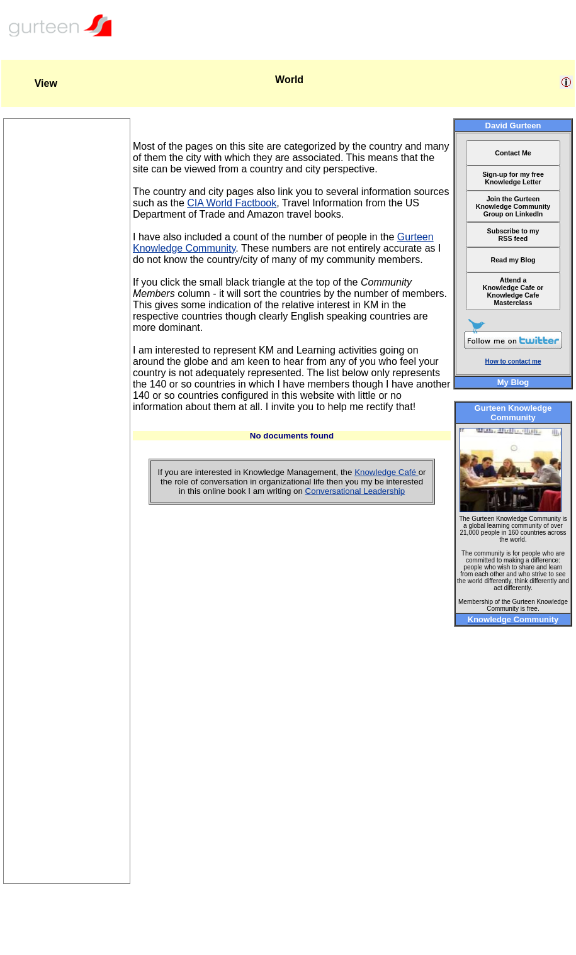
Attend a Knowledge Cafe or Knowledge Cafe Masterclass (513, 291)
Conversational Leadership (355, 491)
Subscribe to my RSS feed (513, 234)
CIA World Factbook (231, 203)
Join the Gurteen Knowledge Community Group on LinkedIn (513, 206)
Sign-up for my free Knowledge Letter (513, 178)
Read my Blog (512, 260)
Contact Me (513, 153)
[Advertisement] (66, 694)
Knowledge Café (386, 472)
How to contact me (513, 361)
